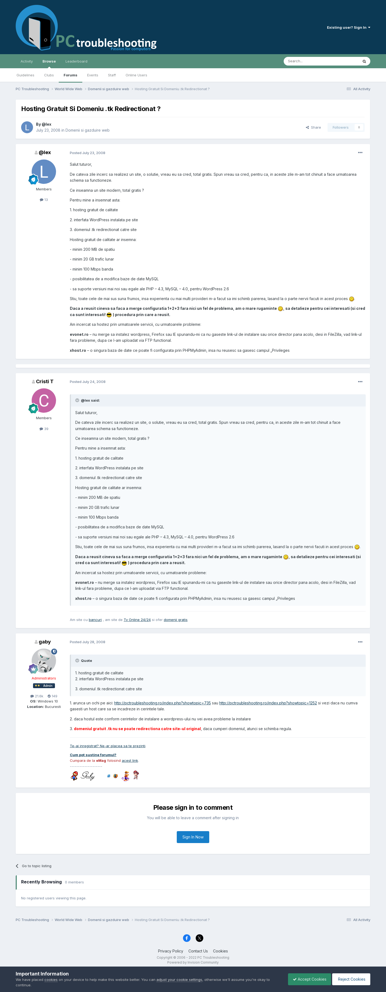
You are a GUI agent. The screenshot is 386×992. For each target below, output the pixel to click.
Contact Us (198, 951)
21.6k (36, 696)
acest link (130, 760)
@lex (46, 124)
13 (44, 199)
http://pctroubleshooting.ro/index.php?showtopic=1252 (268, 703)
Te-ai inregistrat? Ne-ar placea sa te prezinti (107, 746)
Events (92, 75)
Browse (49, 63)
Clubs (49, 75)
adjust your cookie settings (179, 979)
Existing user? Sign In (348, 27)
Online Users (136, 75)
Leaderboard (76, 61)
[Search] (307, 61)
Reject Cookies (350, 979)
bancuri (95, 619)
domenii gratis (176, 619)
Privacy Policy (170, 951)
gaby (45, 642)
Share (313, 127)
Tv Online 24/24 (137, 619)
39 (44, 429)
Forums (70, 75)
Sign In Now (193, 837)
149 (52, 696)
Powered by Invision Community (193, 962)
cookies (51, 979)
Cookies (220, 951)
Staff (112, 75)
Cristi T (45, 381)
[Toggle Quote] (77, 400)
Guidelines (25, 75)
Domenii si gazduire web (88, 130)
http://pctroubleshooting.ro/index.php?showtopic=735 (162, 703)
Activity (27, 61)
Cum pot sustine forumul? (93, 755)
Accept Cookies (307, 979)
